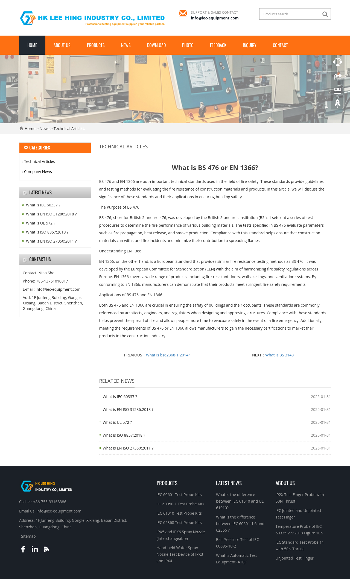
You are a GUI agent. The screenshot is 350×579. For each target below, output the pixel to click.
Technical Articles (68, 128)
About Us (62, 45)
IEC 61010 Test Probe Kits (179, 513)
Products (96, 45)
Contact (280, 45)
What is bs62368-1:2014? (168, 355)
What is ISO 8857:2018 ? (124, 435)
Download (156, 45)
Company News (38, 171)
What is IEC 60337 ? (120, 396)
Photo (188, 45)
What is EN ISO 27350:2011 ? (128, 448)
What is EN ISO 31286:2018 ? (128, 409)
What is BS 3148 (279, 355)
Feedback (218, 45)
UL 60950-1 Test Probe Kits (181, 503)
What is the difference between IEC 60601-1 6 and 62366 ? (240, 523)
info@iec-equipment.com (215, 18)
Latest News (229, 482)
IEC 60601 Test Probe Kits (179, 494)
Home (32, 45)
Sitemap (28, 536)
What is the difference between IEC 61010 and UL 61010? (240, 501)
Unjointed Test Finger (295, 558)
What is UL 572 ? (117, 422)
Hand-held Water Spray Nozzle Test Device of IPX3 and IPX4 (180, 554)
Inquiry (249, 45)
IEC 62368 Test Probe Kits (179, 522)
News (126, 45)
